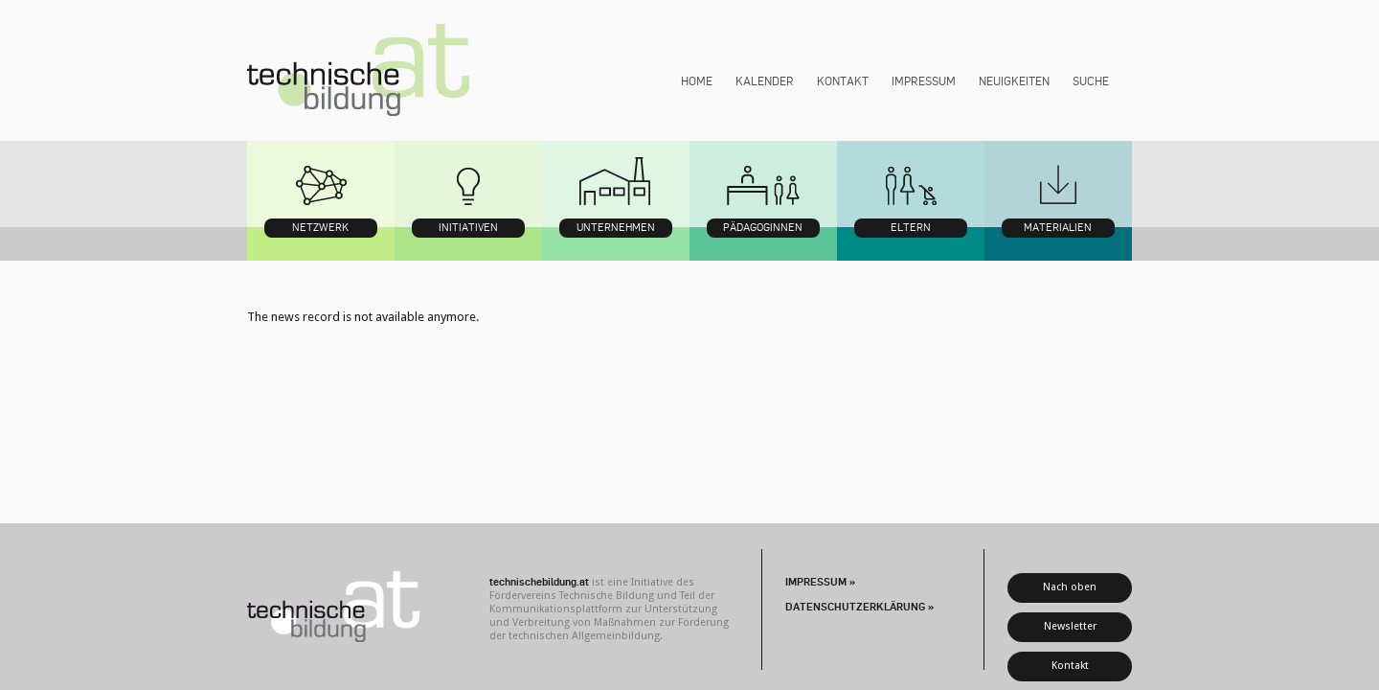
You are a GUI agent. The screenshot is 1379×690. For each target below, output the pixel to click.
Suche (1091, 80)
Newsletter (1070, 626)
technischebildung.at (358, 70)
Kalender (764, 80)
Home (696, 80)
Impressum (924, 80)
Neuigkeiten (1014, 80)
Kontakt (843, 80)
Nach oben (1069, 587)
